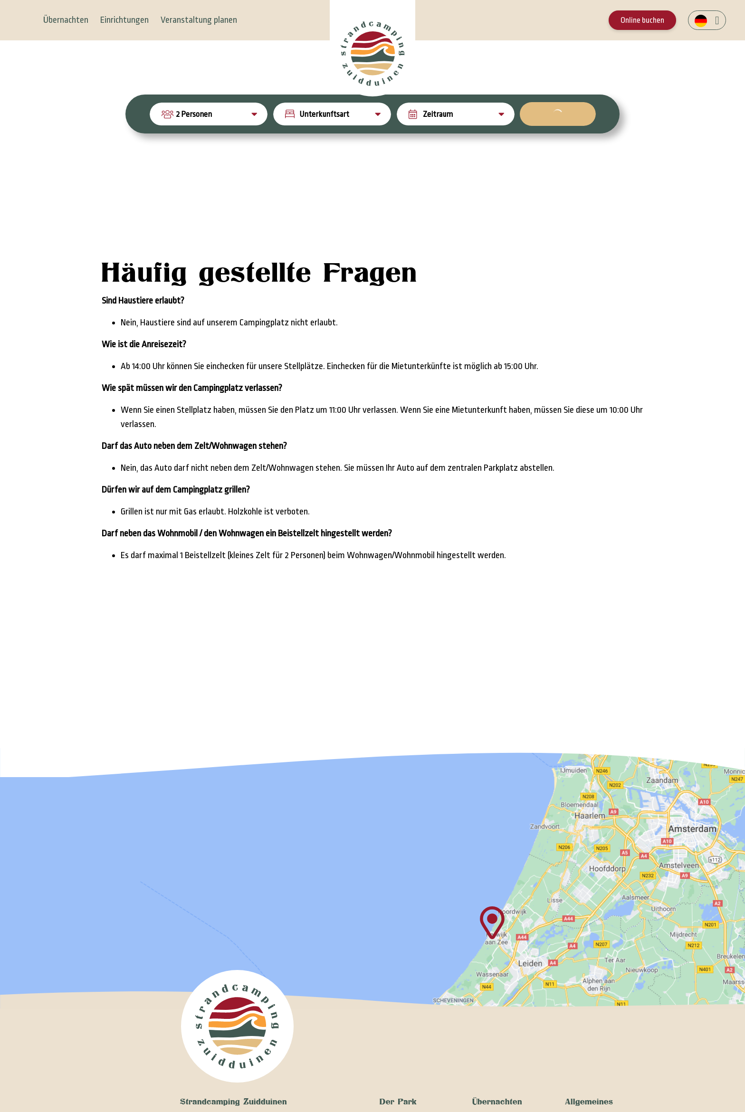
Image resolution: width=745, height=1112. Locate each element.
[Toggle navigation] (25, 20)
